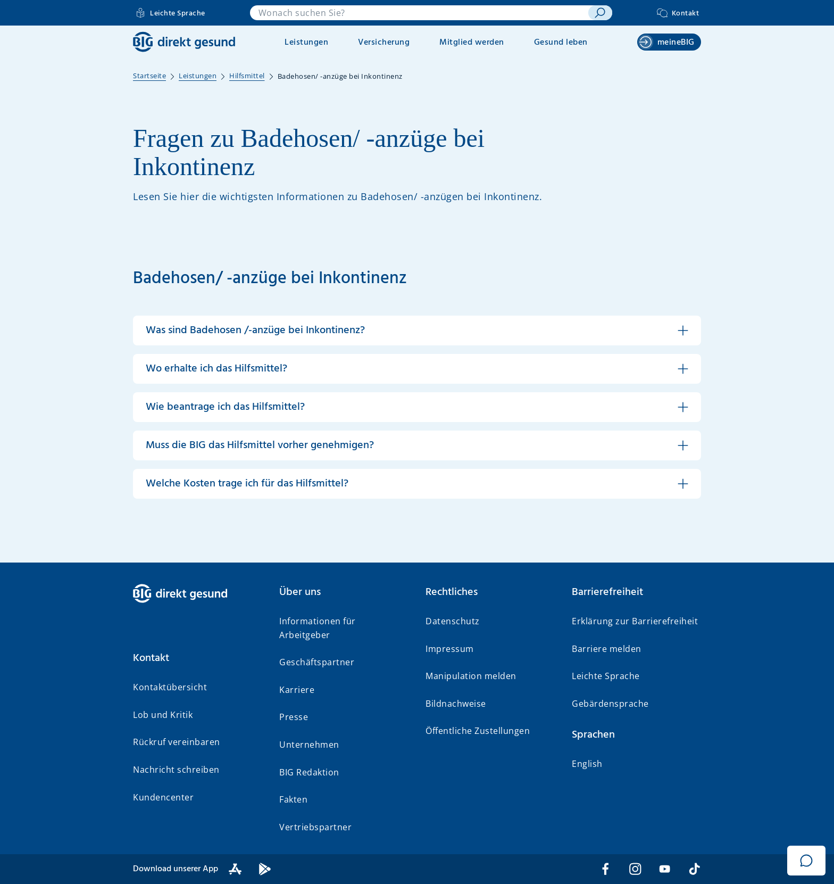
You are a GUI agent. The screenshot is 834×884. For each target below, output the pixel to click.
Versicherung (384, 42)
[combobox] (419, 13)
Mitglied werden (471, 42)
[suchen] (600, 12)
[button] (417, 330)
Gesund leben (561, 42)
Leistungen (306, 42)
